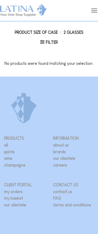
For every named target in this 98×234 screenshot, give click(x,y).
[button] (94, 10)
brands (59, 152)
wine (8, 158)
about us (61, 145)
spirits (9, 152)
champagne (14, 165)
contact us (62, 191)
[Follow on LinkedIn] (72, 213)
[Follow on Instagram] (56, 213)
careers (60, 165)
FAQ (57, 198)
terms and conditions (72, 205)
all (6, 145)
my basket (13, 198)
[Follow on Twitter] (64, 213)
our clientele (64, 158)
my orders (13, 191)
